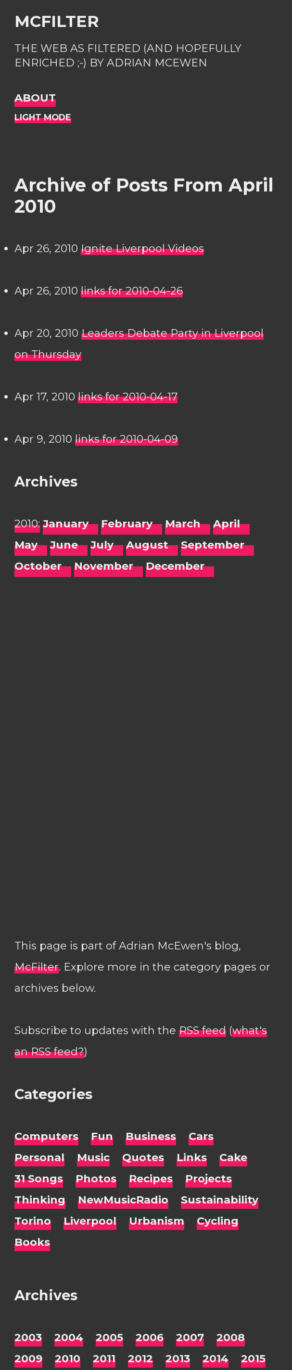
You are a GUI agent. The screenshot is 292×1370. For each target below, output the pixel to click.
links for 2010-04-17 (128, 396)
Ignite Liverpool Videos (142, 248)
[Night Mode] (42, 117)
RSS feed (202, 1030)
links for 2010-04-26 (132, 290)
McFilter (56, 21)
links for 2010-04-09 (126, 439)
